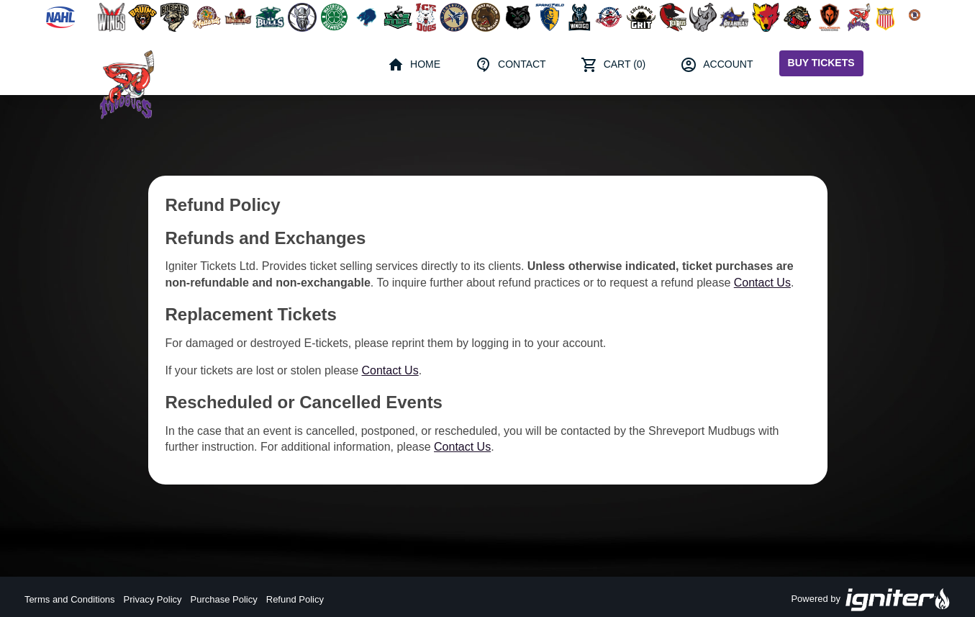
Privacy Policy (153, 599)
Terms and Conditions (69, 599)
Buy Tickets (821, 62)
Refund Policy (295, 599)
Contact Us (762, 282)
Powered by (871, 599)
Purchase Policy (224, 599)
